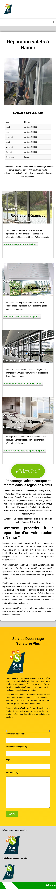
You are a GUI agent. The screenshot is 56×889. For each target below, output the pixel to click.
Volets (8, 281)
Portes (8, 415)
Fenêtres (10, 209)
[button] (53, 21)
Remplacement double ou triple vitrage (23, 383)
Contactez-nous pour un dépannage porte (24, 450)
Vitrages (10, 348)
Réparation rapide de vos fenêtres (20, 244)
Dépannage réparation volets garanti (21, 316)
